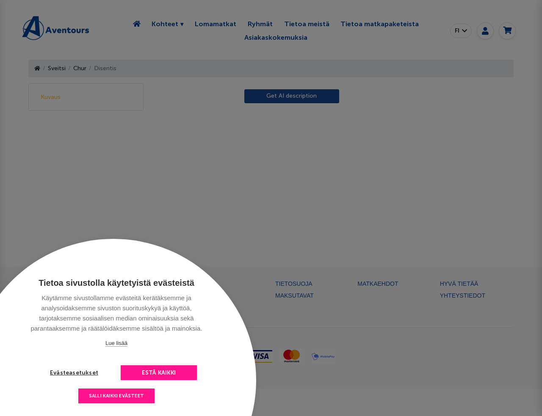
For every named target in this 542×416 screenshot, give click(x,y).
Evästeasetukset (74, 372)
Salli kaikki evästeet (116, 396)
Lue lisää (116, 343)
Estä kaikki (159, 372)
